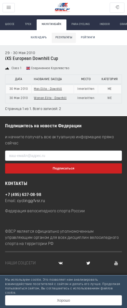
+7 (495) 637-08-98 (23, 195)
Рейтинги (88, 37)
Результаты (63, 37)
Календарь (39, 37)
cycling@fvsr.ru (31, 201)
